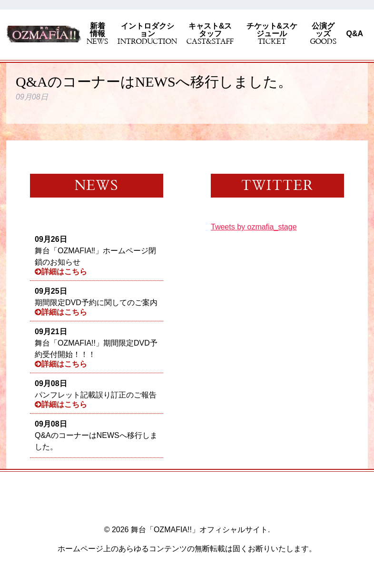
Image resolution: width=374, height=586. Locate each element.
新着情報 (97, 33)
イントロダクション (147, 33)
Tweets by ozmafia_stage (254, 227)
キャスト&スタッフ (210, 33)
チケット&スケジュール (271, 33)
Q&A (354, 34)
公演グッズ (323, 33)
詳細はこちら (61, 272)
